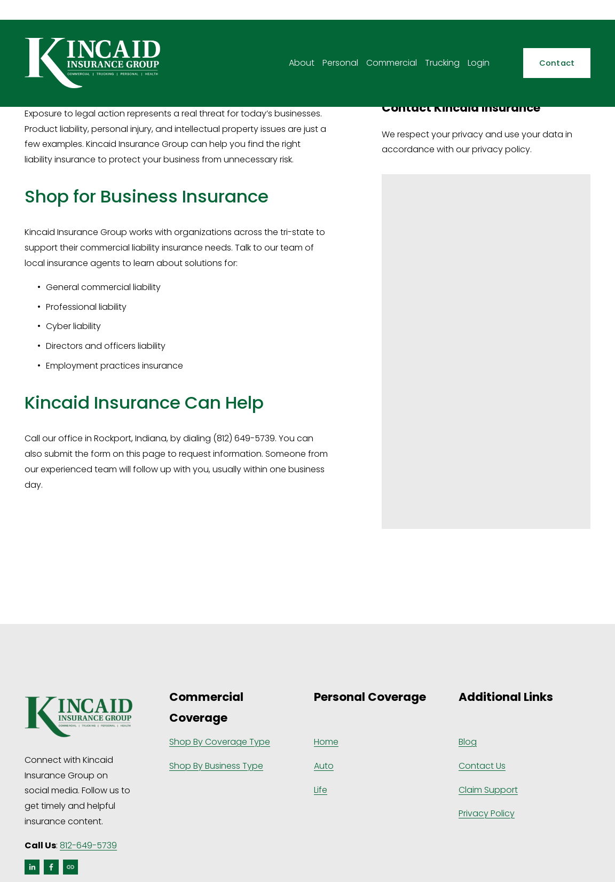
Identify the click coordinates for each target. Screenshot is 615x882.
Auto (324, 766)
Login (479, 63)
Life (320, 790)
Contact (557, 63)
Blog (468, 742)
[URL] (70, 867)
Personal (340, 63)
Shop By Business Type (216, 766)
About (301, 63)
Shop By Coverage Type (219, 742)
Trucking (442, 63)
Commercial (391, 63)
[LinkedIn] (32, 867)
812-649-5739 (88, 845)
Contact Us (482, 766)
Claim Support (488, 790)
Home (326, 742)
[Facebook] (51, 867)
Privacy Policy (487, 813)
